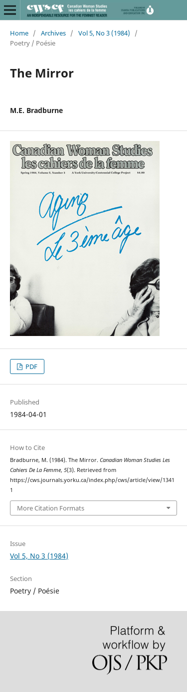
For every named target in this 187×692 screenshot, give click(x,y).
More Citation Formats (50, 508)
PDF (30, 366)
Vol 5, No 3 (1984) (104, 33)
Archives (53, 33)
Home (19, 33)
